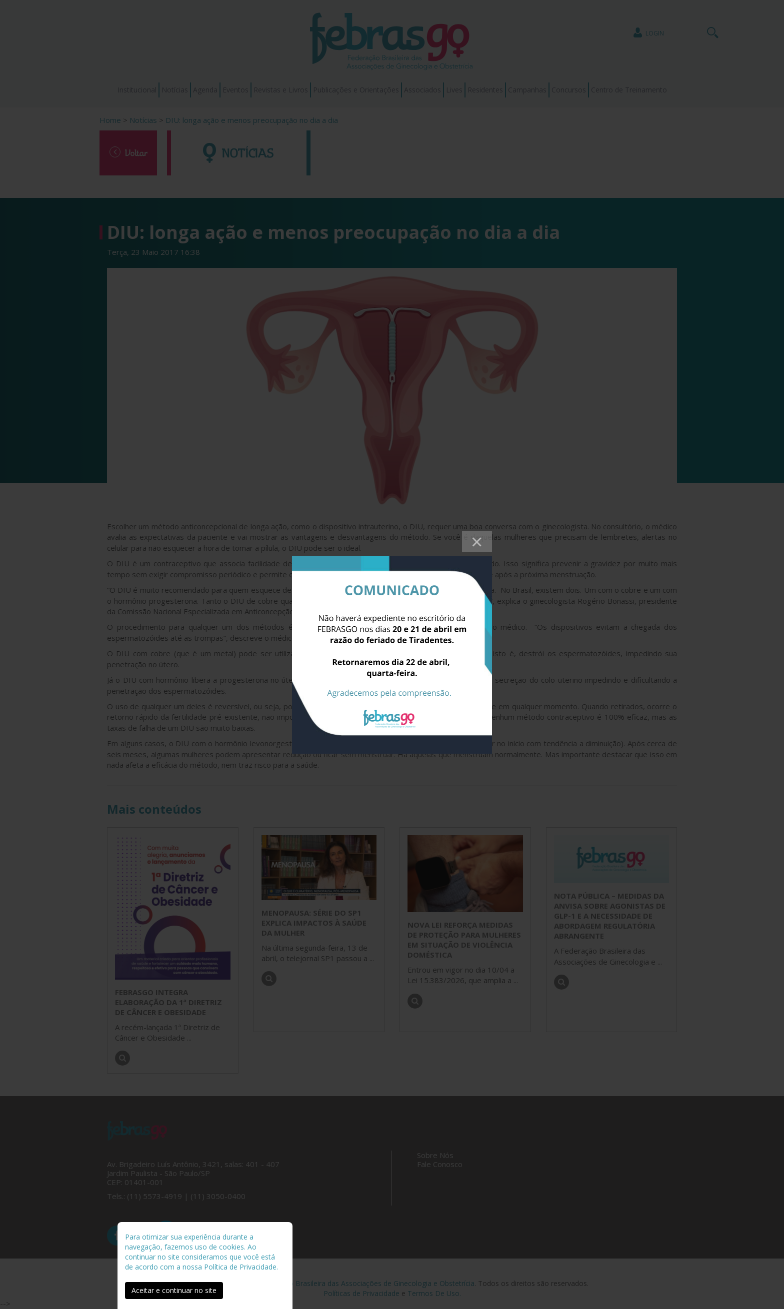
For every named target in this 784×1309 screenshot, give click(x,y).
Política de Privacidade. (241, 1267)
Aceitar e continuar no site (174, 1290)
